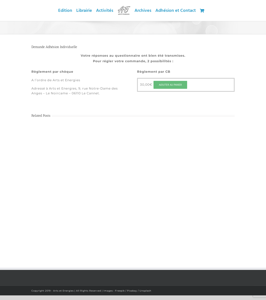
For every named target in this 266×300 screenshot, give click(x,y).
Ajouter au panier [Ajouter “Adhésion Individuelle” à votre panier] (170, 84)
